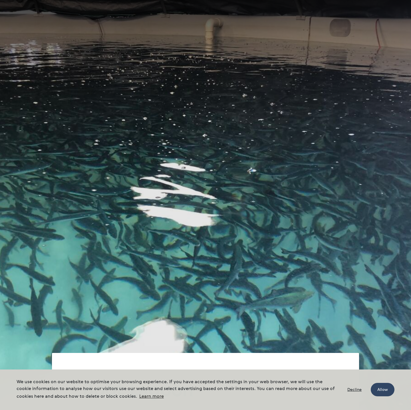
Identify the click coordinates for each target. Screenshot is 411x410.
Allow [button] (382, 390)
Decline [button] (354, 390)
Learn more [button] (151, 396)
